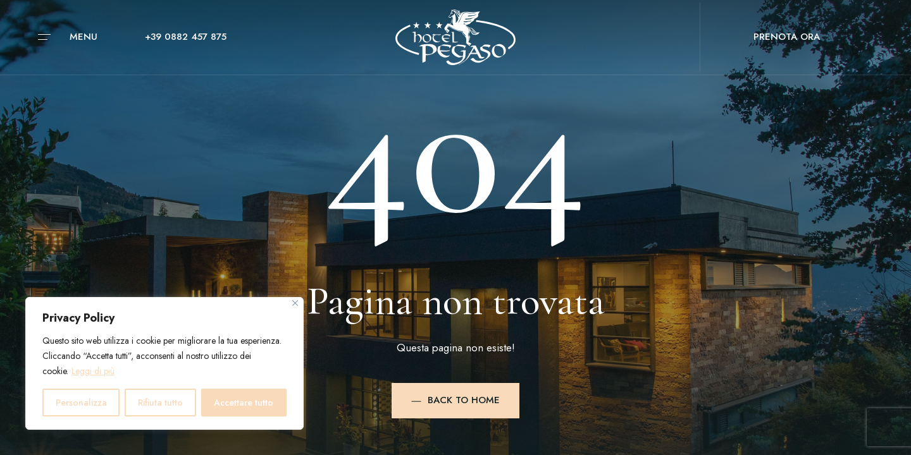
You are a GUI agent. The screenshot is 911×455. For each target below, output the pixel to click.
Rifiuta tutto (160, 402)
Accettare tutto (243, 402)
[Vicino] (295, 303)
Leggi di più (93, 371)
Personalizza (81, 402)
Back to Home (455, 400)
